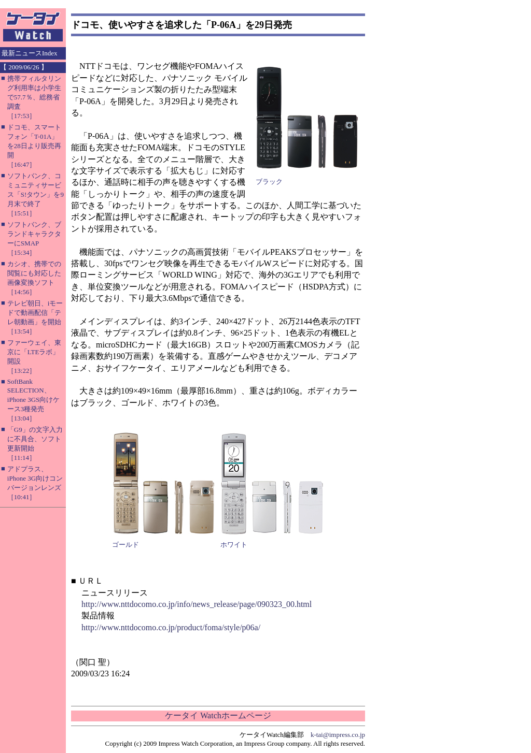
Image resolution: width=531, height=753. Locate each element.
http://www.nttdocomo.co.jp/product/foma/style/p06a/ (170, 627)
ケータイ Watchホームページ (218, 715)
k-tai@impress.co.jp (338, 734)
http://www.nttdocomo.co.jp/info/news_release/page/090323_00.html (196, 604)
